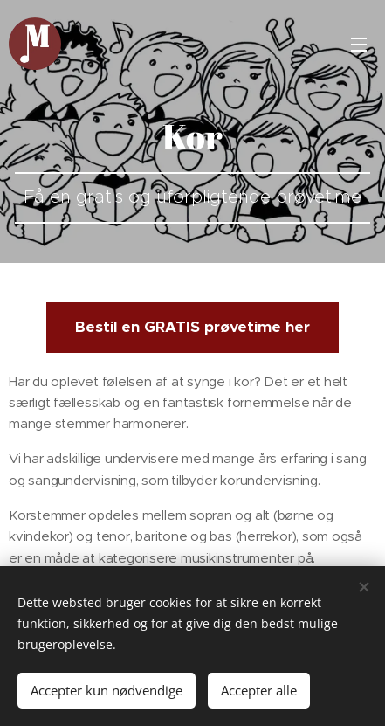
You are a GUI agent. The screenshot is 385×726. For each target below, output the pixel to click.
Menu (359, 44)
